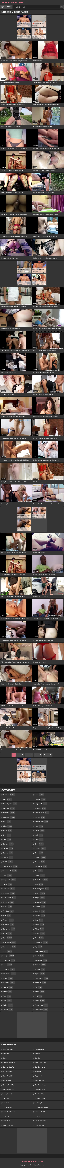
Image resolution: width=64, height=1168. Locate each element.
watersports (41, 978)
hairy (7, 951)
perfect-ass (41, 879)
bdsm (7, 826)
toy (38, 946)
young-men (41, 1009)
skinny (39, 924)
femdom (8, 924)
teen (39, 937)
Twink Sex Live (39, 1125)
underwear (41, 960)
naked (39, 830)
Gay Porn (6, 1054)
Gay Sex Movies (40, 1067)
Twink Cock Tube (40, 1062)
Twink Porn (6, 1121)
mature (40, 817)
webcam (40, 982)
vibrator (40, 964)
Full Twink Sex (7, 1107)
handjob (8, 955)
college (8, 857)
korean (8, 1009)
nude (39, 835)
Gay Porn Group (40, 1085)
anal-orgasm (10, 803)
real (39, 884)
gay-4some (9, 946)
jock (7, 996)
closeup (8, 852)
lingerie (40, 799)
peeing (40, 875)
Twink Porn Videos (9, 1112)
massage (40, 808)
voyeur (40, 973)
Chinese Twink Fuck (9, 1062)
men (39, 826)
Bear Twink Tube (40, 1094)
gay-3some (9, 942)
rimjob (40, 897)
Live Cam (8, 7)
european (9, 893)
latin (39, 794)
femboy (8, 920)
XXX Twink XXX (8, 1071)
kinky (7, 1000)
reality (40, 893)
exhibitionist (9, 897)
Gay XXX (6, 1058)
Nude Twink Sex (8, 1125)
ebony (7, 884)
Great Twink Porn (40, 1121)
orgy (39, 852)
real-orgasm (42, 888)
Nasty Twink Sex (8, 1094)
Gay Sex (37, 1054)
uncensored (41, 951)
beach (7, 830)
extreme (8, 902)
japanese (9, 982)
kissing (8, 1005)
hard (7, 964)
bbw (7, 821)
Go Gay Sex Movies (41, 1107)
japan (8, 978)
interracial (9, 973)
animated (9, 812)
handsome (9, 960)
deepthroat (10, 870)
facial (7, 906)
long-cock (41, 803)
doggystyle (9, 879)
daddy (8, 861)
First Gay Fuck (39, 1103)
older (39, 839)
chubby (8, 848)
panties (40, 861)
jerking (8, 987)
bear (7, 835)
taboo (39, 929)
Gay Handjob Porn (9, 1067)
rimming (40, 902)
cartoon (8, 844)
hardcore (9, 969)
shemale (40, 911)
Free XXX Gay (39, 1076)
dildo (7, 875)
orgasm (40, 848)
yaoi (38, 996)
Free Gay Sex (39, 1049)
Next (50, 755)
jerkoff (7, 991)
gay (7, 937)
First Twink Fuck (40, 1098)
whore (39, 991)
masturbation (42, 812)
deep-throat (10, 866)
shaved (40, 906)
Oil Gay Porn (7, 1098)
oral (39, 844)
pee (39, 870)
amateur (9, 794)
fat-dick (8, 911)
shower (40, 915)
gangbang (9, 929)
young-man (41, 1005)
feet (7, 915)
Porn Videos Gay (8, 1089)
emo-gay (9, 888)
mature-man (41, 821)
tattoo (40, 933)
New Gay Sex (39, 1080)
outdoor (40, 857)
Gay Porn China (8, 1049)
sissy (39, 920)
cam (7, 839)
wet (38, 987)
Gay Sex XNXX (40, 1112)
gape (7, 933)
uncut (39, 955)
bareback (9, 817)
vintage (40, 969)
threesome (41, 942)
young (40, 1000)
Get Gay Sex (7, 1080)
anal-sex (9, 808)
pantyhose (41, 866)
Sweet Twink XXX (8, 1076)
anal (7, 799)
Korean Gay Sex (40, 1089)
